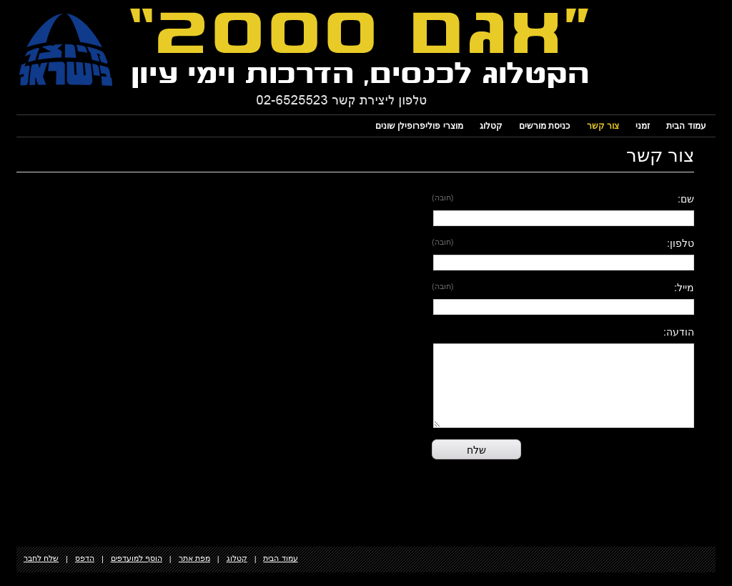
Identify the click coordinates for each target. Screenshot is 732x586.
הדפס (84, 558)
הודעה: (678, 332)
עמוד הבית (686, 126)
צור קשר (603, 126)
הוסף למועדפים (136, 558)
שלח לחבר (41, 558)
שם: (686, 199)
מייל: (684, 287)
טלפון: (680, 243)
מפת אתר (194, 558)
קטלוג (491, 126)
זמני (642, 126)
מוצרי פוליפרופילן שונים (419, 126)
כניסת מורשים (544, 126)
